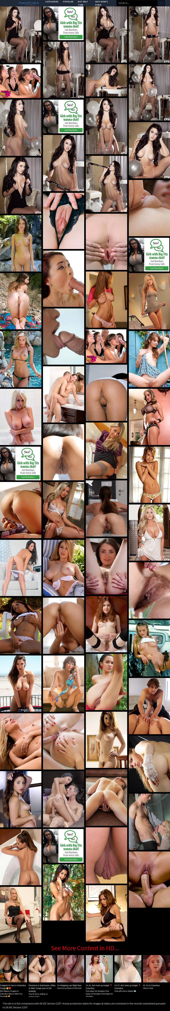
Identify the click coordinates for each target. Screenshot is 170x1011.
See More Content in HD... (85, 948)
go (161, 3)
